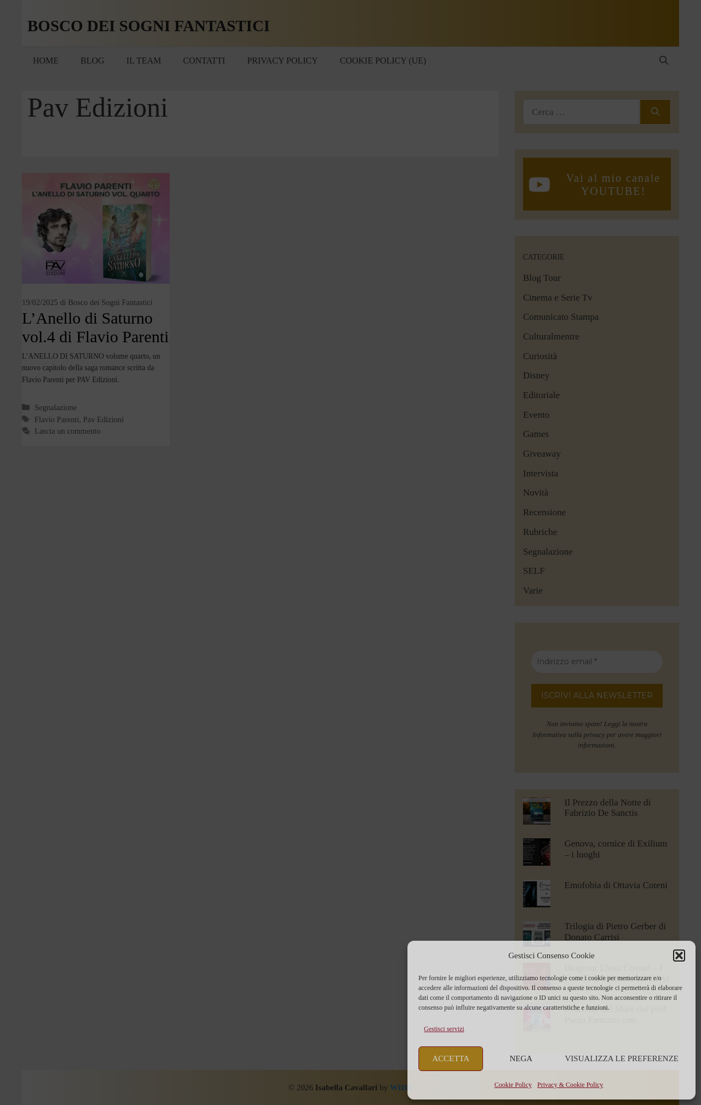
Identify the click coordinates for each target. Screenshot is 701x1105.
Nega (521, 1058)
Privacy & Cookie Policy (570, 1085)
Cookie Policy (513, 1085)
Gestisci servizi (444, 1029)
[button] (679, 955)
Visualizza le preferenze (622, 1058)
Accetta (450, 1058)
